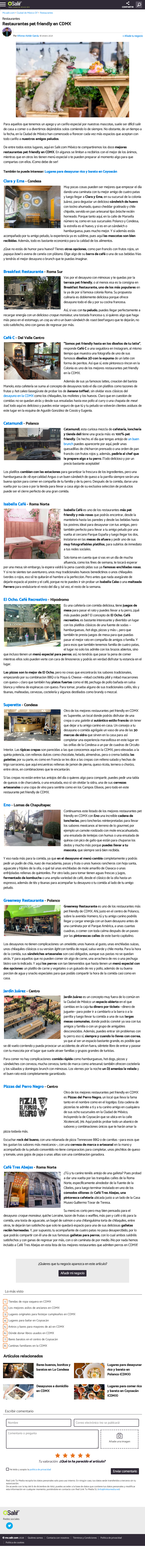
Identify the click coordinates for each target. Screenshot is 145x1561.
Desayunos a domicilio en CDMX (52, 1388)
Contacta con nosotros (58, 1537)
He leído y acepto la (30, 1469)
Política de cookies (15, 1542)
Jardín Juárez (14, 991)
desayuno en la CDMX (18, 396)
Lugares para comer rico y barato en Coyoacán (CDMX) (124, 1391)
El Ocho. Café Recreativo (25, 599)
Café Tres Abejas (18, 1167)
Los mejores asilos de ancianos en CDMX (33, 1307)
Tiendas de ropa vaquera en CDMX (29, 1301)
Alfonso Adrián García (28, 36)
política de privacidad (40, 1470)
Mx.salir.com (8, 13)
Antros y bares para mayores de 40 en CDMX (36, 1326)
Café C (9, 337)
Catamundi (12, 423)
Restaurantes (46, 13)
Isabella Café (14, 504)
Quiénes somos (35, 1537)
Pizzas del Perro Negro (23, 1086)
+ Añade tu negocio (133, 36)
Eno (6, 805)
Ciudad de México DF (20, 7)
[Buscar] (139, 5)
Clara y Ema (13, 181)
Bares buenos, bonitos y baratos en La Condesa (53, 1367)
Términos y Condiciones (85, 1537)
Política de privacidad (111, 1537)
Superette (12, 705)
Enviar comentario (125, 1471)
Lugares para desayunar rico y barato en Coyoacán (81, 172)
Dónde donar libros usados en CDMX (31, 1333)
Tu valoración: (48, 1462)
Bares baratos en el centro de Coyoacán (33, 1339)
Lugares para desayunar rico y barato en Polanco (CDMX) (124, 1370)
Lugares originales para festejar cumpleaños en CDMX (41, 1314)
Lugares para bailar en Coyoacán (28, 1320)
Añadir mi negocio (72, 1273)
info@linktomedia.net (108, 1489)
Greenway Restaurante (23, 900)
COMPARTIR (127, 5)
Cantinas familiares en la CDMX (27, 1345)
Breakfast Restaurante (23, 271)
